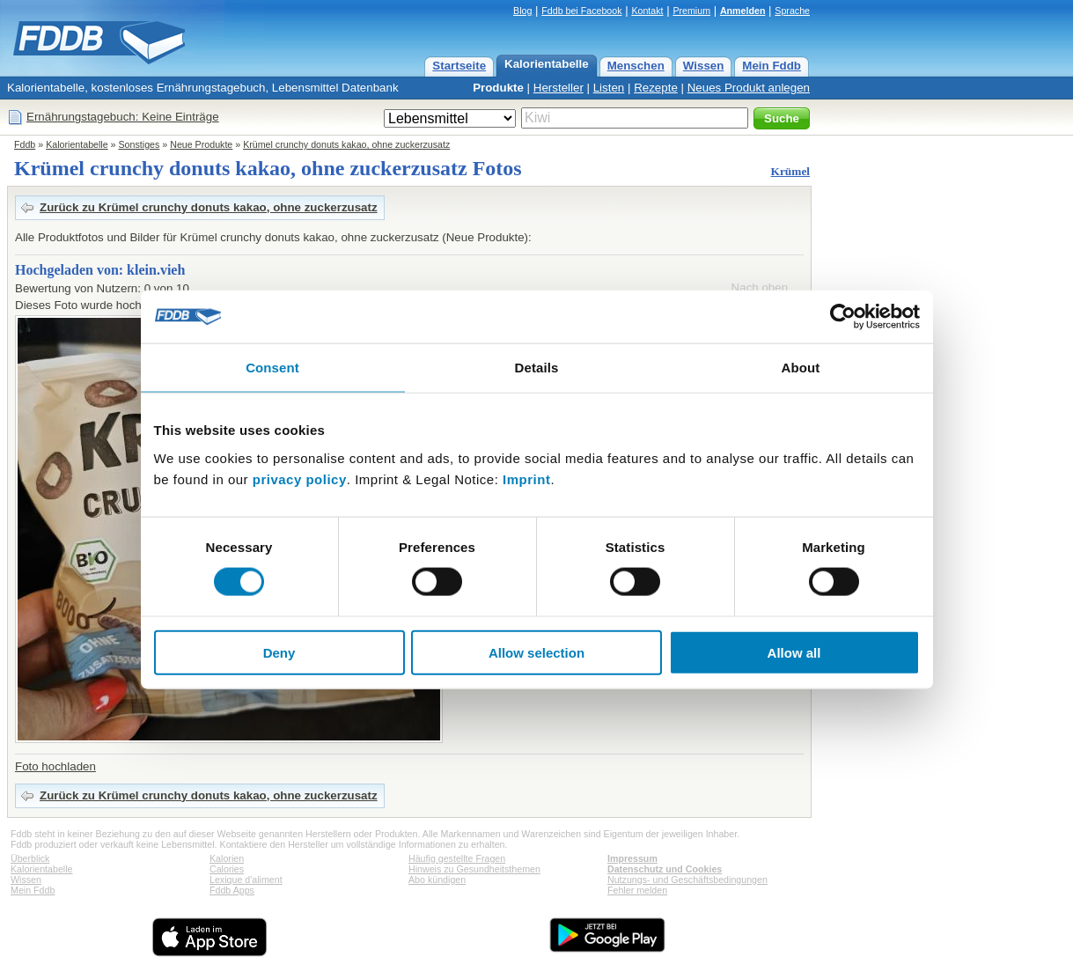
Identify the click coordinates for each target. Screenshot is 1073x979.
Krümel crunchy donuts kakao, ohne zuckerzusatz (346, 144)
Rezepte (656, 87)
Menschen (636, 65)
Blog (522, 10)
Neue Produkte (201, 144)
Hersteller (558, 87)
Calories (226, 869)
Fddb (24, 144)
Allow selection (536, 651)
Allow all (794, 651)
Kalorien (226, 858)
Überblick (30, 858)
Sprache (792, 10)
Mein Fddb (771, 65)
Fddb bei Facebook (581, 10)
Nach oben (759, 287)
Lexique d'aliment (246, 879)
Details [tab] (537, 367)
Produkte (498, 87)
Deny (279, 651)
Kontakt (647, 10)
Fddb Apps (231, 890)
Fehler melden (637, 890)
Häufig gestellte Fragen (456, 858)
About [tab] (801, 367)
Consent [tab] (272, 367)
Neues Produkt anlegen (748, 87)
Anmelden (743, 10)
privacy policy (300, 478)
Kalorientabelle (546, 63)
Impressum (632, 858)
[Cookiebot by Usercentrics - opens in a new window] (843, 317)
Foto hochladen (55, 766)
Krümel (790, 171)
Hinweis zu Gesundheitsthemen (474, 869)
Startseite (459, 65)
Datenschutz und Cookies (664, 869)
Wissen (703, 65)
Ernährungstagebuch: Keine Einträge (122, 116)
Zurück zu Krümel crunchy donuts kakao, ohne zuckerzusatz (209, 207)
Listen (609, 87)
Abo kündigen (437, 879)
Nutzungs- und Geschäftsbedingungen (687, 879)
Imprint (526, 478)
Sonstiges (139, 144)
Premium (691, 10)
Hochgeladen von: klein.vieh (100, 269)
